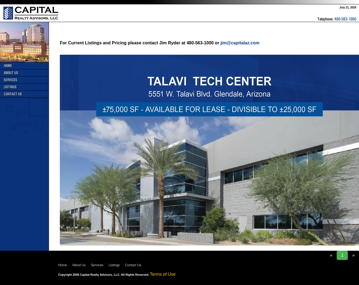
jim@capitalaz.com (239, 43)
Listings (114, 265)
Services (97, 265)
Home (62, 265)
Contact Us (133, 265)
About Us (78, 265)
